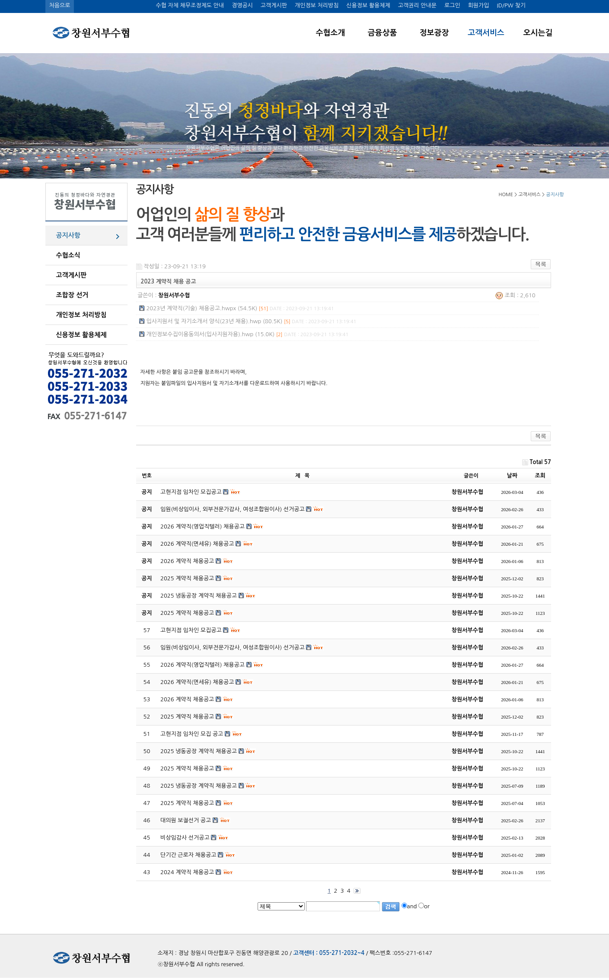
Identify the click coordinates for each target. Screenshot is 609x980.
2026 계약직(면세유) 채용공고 (197, 682)
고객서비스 (486, 33)
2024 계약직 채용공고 (187, 872)
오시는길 (538, 33)
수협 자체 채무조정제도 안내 (190, 5)
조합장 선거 (72, 295)
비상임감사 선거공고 (185, 837)
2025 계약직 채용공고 (187, 716)
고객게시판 (274, 5)
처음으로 (59, 5)
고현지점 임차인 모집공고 (191, 630)
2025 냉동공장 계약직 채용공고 (198, 751)
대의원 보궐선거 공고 (185, 820)
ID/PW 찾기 (511, 5)
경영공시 (242, 5)
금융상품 (382, 33)
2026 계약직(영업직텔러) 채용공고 (202, 665)
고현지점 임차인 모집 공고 (191, 734)
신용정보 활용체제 (368, 5)
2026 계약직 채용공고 (187, 699)
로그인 (452, 5)
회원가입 (478, 5)
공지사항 (68, 235)
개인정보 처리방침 (316, 5)
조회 (540, 475)
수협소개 (330, 33)
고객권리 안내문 (417, 5)
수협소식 (68, 255)
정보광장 (434, 33)
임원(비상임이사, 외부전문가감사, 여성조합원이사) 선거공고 (232, 647)
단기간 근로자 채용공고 (188, 855)
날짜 (512, 475)
